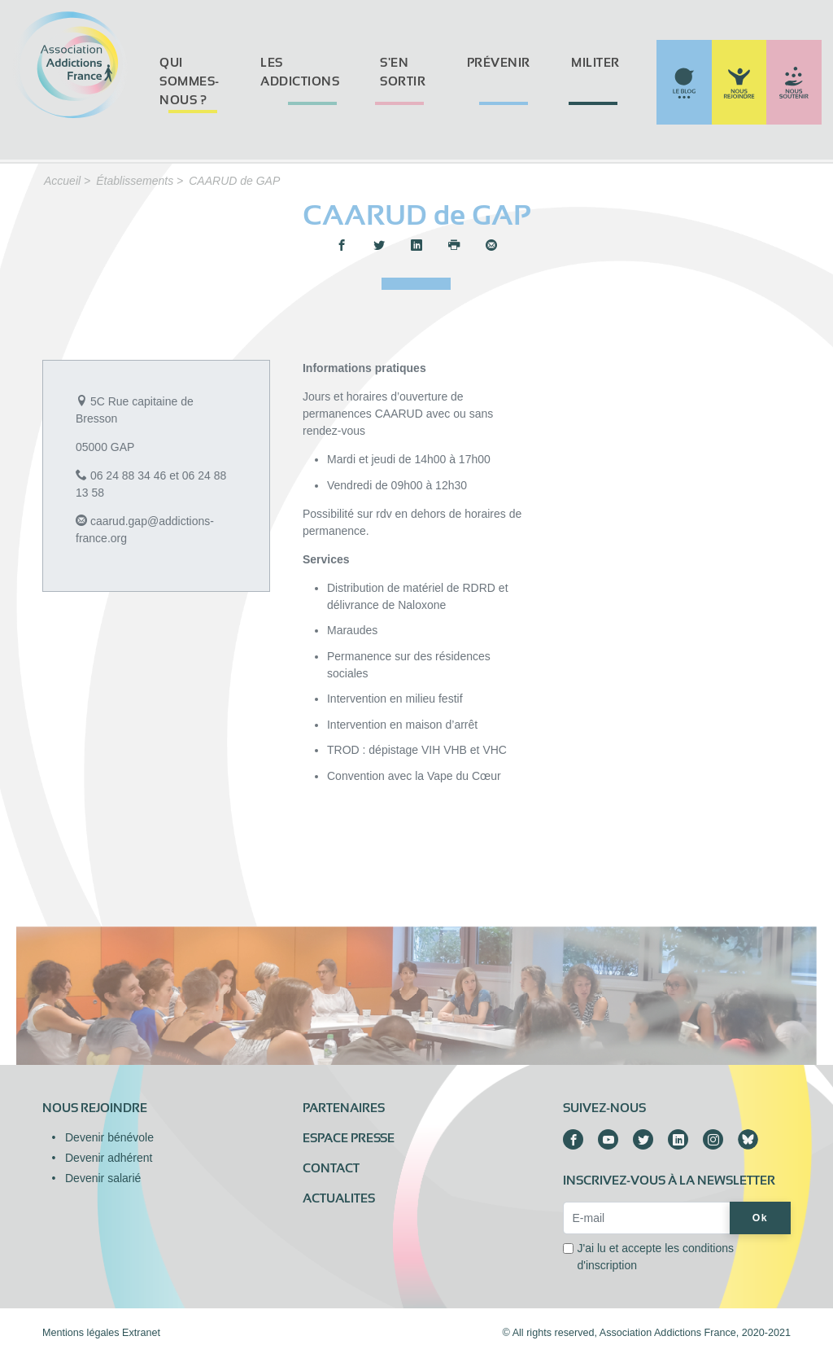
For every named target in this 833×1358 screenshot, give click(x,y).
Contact (331, 1168)
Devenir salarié (103, 1178)
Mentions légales (81, 1332)
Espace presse (349, 1138)
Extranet (141, 1332)
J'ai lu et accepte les (655, 1257)
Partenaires (344, 1108)
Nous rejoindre (94, 1108)
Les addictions (299, 72)
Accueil (62, 180)
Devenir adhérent (108, 1157)
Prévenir (498, 62)
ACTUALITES (339, 1198)
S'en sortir (402, 72)
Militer (595, 62)
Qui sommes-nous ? (189, 81)
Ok (760, 1218)
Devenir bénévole (109, 1137)
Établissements (134, 180)
